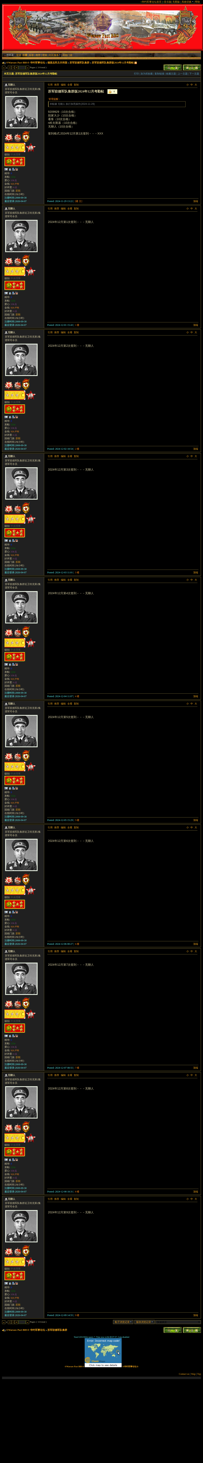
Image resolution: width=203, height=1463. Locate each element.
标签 (31, 55)
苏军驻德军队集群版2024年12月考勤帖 (113, 62)
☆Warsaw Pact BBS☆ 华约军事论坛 (25, 62)
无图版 (176, 1)
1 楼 (77, 325)
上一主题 (183, 73)
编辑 (63, 84)
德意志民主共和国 (57, 62)
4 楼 (77, 696)
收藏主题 (171, 73)
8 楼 (77, 1191)
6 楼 (77, 944)
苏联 (18, 190)
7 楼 (77, 1067)
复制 (76, 84)
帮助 (197, 1)
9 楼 (77, 1315)
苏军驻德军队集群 (79, 62)
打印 (136, 73)
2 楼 (77, 448)
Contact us (184, 1374)
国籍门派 (67, 55)
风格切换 (187, 1)
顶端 (195, 201)
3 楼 (77, 572)
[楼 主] (78, 201)
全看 (69, 84)
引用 (50, 84)
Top (199, 1374)
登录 (18, 55)
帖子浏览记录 (123, 1322)
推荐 (38, 55)
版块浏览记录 (144, 1322)
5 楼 (77, 820)
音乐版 (167, 1)
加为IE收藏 (147, 73)
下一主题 (194, 73)
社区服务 (55, 55)
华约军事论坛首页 (151, 1)
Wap (193, 1374)
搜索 (44, 55)
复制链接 (159, 73)
